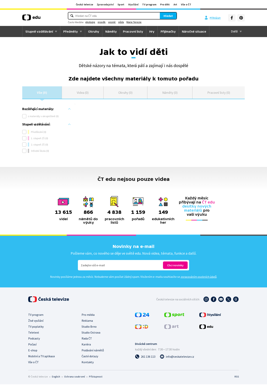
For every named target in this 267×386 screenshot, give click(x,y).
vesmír (128, 22)
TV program (149, 4)
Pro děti (165, 4)
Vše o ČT (186, 4)
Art (175, 4)
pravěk (118, 22)
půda (137, 22)
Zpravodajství (105, 4)
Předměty (70, 31)
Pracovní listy (133, 31)
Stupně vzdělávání (39, 31)
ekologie (106, 22)
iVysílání (133, 4)
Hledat (152, 16)
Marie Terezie (150, 22)
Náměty (111, 31)
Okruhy (93, 31)
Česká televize (84, 4)
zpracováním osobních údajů (199, 278)
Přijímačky (168, 31)
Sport (121, 4)
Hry (151, 31)
